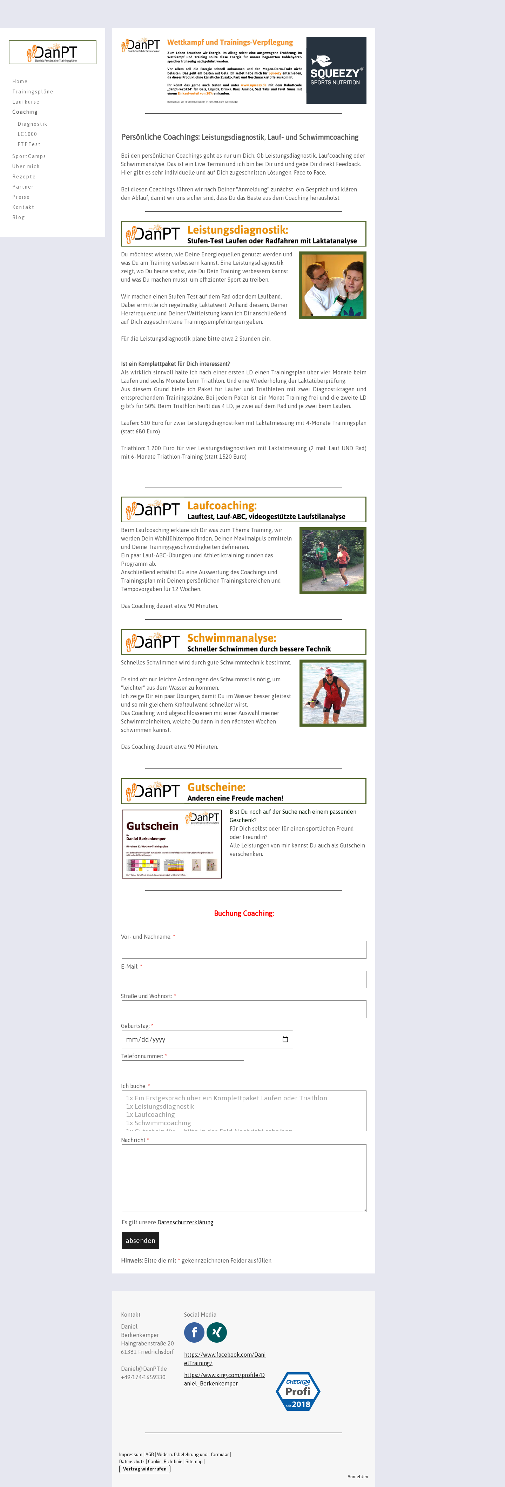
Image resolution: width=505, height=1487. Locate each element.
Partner (23, 187)
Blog (18, 217)
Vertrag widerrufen (145, 1469)
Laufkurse (26, 102)
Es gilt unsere (168, 1222)
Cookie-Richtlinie (165, 1461)
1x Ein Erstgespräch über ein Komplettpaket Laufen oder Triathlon (244, 1098)
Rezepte (24, 176)
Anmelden (358, 1476)
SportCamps (29, 156)
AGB (150, 1454)
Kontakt (23, 207)
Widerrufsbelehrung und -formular (193, 1454)
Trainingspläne (33, 91)
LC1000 (27, 134)
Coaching (25, 112)
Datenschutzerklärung (185, 1222)
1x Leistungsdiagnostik (244, 1106)
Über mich (26, 166)
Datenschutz (132, 1461)
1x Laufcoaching (244, 1115)
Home (20, 81)
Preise (21, 197)
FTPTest (29, 144)
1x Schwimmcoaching (244, 1123)
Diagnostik (33, 124)
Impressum (130, 1454)
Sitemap (194, 1461)
